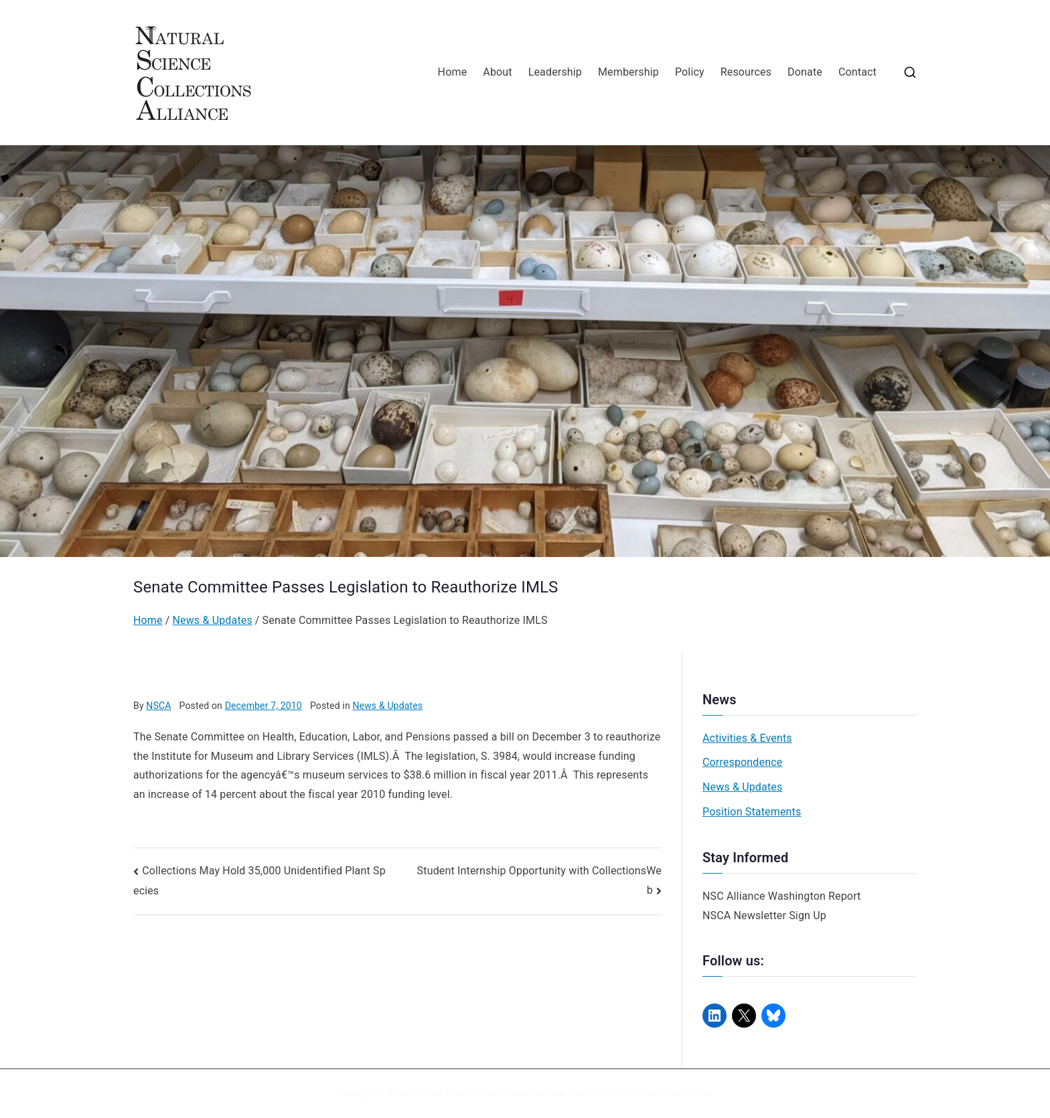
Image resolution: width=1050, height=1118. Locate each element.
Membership (628, 72)
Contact (857, 72)
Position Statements (751, 811)
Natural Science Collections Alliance (488, 1093)
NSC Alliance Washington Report (781, 896)
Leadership (555, 72)
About (497, 72)
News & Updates (387, 705)
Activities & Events (747, 738)
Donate (805, 72)
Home (452, 72)
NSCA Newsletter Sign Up (764, 915)
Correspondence (742, 762)
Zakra (634, 1093)
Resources (746, 72)
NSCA (158, 705)
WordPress (690, 1093)
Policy (689, 72)
